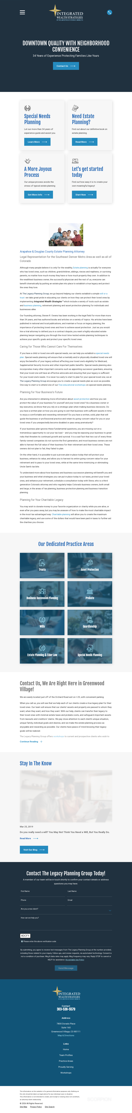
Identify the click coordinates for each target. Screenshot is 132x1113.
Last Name (72, 892)
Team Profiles (66, 1055)
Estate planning (80, 267)
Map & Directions (66, 1036)
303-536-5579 (66, 1010)
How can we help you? (30, 918)
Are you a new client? (29, 909)
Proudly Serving (65, 1067)
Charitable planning (61, 514)
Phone (23, 901)
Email (70, 901)
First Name (25, 892)
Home (66, 1050)
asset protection (82, 399)
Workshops (65, 1073)
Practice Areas (66, 1061)
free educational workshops (72, 385)
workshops (58, 736)
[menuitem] (23, 1107)
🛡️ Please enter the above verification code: (38, 942)
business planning (32, 305)
